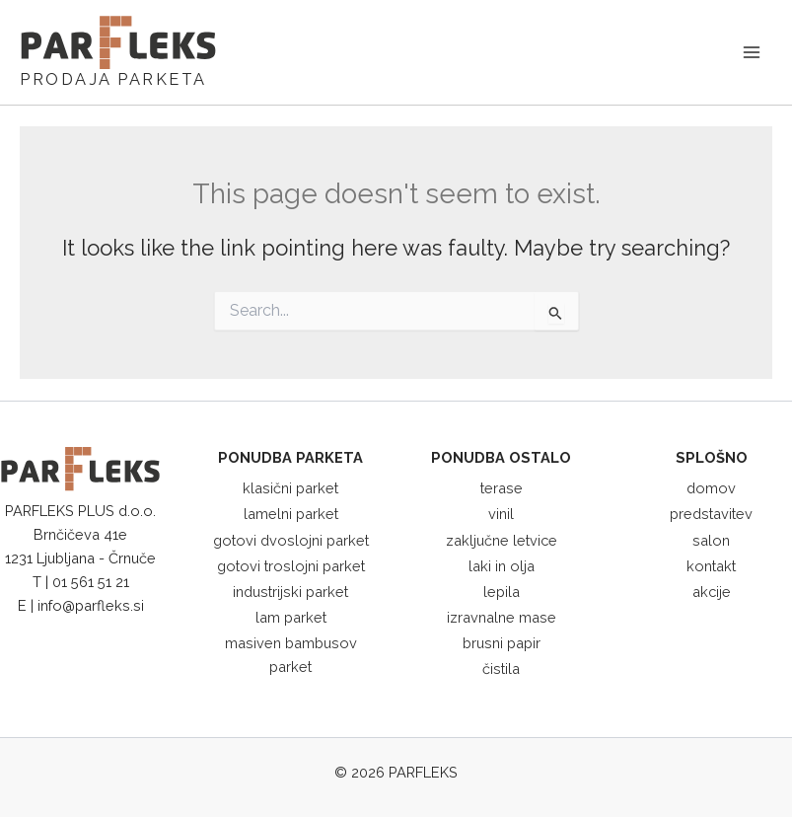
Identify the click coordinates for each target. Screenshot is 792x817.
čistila (501, 668)
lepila (501, 591)
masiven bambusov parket (291, 654)
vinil (501, 513)
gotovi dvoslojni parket (291, 540)
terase (501, 488)
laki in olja (501, 565)
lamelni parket (291, 513)
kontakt (711, 565)
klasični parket (290, 488)
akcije (711, 591)
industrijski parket (290, 591)
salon (711, 540)
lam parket (290, 617)
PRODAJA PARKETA (113, 79)
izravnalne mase (501, 617)
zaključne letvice (501, 540)
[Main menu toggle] (751, 52)
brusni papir (501, 642)
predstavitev (711, 513)
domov (711, 488)
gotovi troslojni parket (291, 565)
